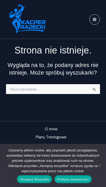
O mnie (51, 129)
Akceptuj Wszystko (34, 179)
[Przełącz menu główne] (94, 19)
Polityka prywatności (73, 179)
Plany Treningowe (51, 137)
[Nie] (99, 165)
